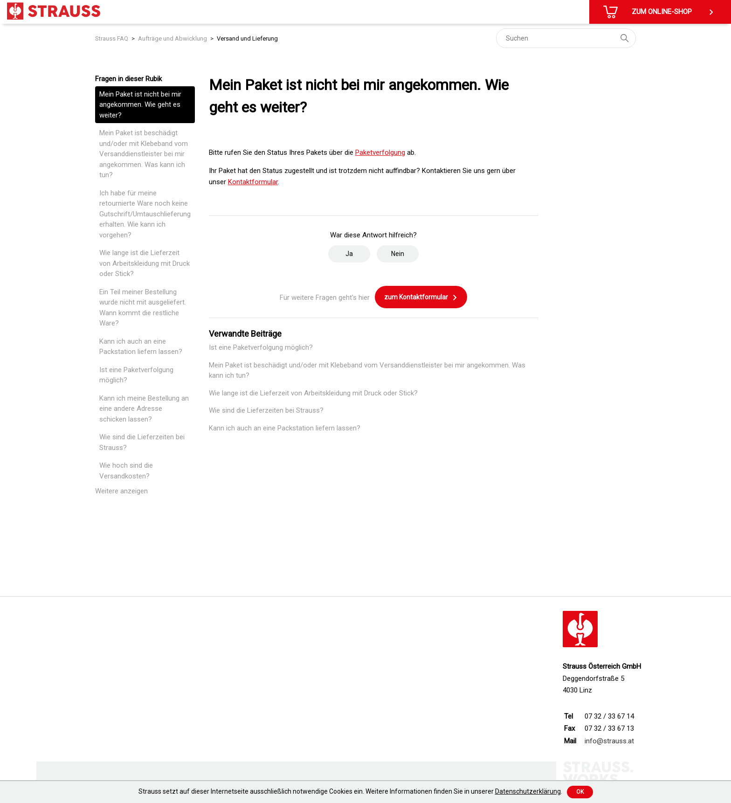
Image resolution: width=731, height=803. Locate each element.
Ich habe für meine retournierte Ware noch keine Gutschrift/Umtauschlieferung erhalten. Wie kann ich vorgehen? (145, 214)
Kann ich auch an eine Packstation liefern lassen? (140, 346)
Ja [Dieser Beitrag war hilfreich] (349, 253)
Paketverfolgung (380, 152)
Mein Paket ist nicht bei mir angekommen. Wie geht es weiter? (140, 104)
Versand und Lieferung (247, 38)
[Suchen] (566, 38)
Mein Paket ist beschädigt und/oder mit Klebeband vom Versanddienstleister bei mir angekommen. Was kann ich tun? (143, 154)
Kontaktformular (253, 182)
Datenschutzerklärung (528, 791)
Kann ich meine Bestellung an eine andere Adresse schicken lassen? (144, 408)
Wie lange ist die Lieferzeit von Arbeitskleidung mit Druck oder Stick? (144, 263)
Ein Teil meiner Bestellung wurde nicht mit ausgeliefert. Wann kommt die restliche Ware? (142, 308)
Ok (580, 792)
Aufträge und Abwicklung (172, 38)
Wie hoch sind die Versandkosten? (126, 470)
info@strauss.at (609, 741)
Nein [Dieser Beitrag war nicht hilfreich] (397, 253)
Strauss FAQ (111, 38)
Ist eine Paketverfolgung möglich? (136, 375)
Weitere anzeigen (121, 491)
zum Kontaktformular (421, 297)
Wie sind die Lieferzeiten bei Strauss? (142, 442)
